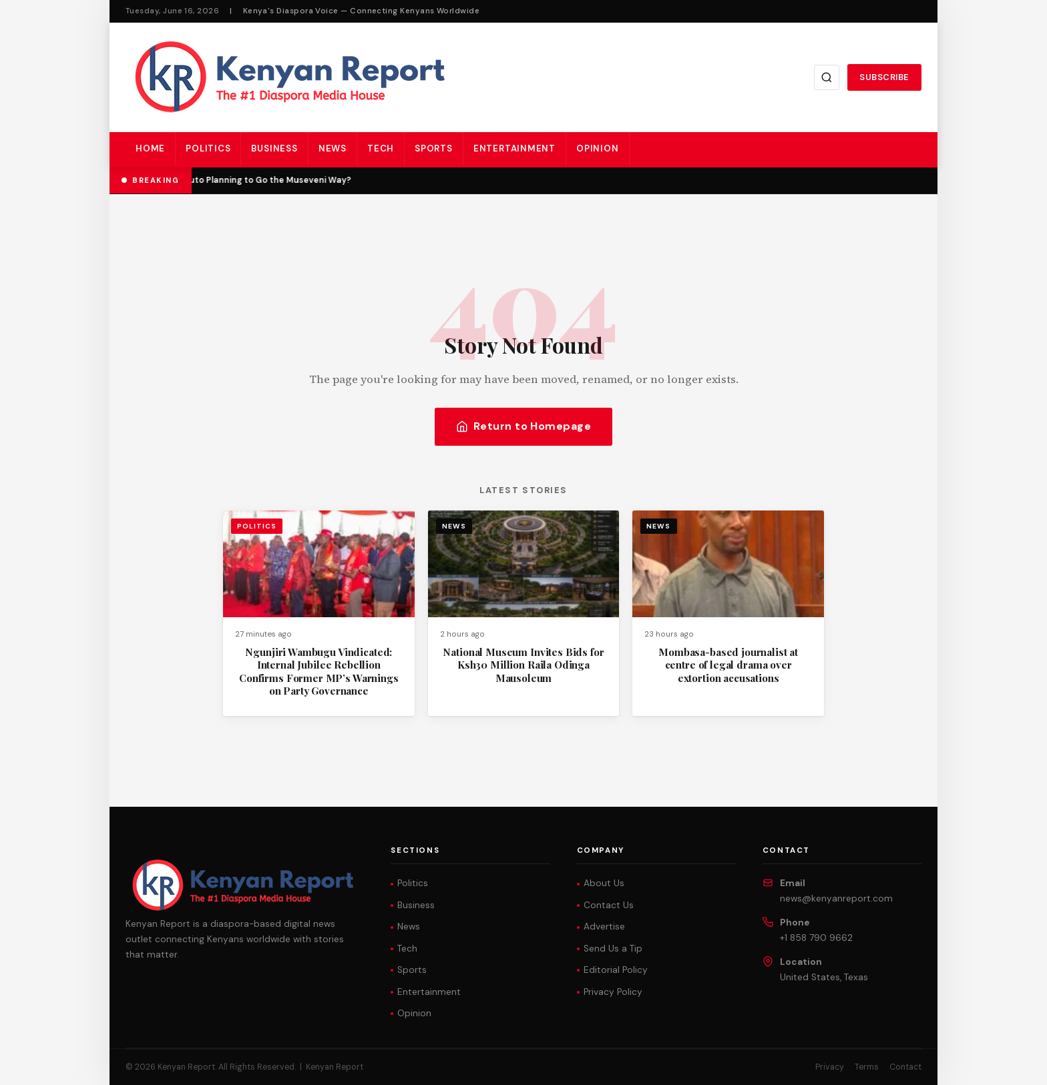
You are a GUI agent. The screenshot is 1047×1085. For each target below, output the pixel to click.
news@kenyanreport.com (836, 898)
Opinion (597, 148)
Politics (208, 148)
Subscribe (884, 77)
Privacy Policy (613, 992)
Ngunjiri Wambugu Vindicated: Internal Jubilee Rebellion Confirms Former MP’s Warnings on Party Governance (319, 671)
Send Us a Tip (613, 948)
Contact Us (609, 905)
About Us (604, 883)
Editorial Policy (616, 970)
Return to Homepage (524, 426)
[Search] (826, 77)
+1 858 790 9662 (816, 938)
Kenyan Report (334, 1067)
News (333, 148)
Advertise (604, 926)
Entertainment (514, 148)
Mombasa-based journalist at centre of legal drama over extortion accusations (728, 665)
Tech (380, 148)
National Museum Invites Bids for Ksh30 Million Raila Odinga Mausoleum (523, 665)
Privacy (829, 1067)
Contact (905, 1067)
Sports (434, 148)
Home (150, 148)
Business (274, 148)
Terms (867, 1067)
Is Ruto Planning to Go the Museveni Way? (265, 180)
